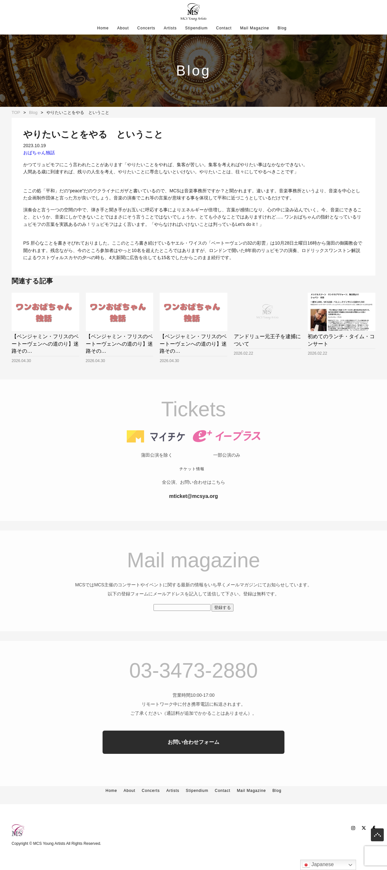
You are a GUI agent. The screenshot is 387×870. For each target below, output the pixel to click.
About (123, 28)
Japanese (318, 865)
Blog (282, 28)
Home (103, 28)
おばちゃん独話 (39, 152)
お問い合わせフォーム (193, 755)
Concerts (146, 28)
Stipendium (196, 28)
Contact (224, 28)
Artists (170, 28)
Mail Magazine (254, 28)
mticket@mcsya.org (193, 509)
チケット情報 (191, 482)
